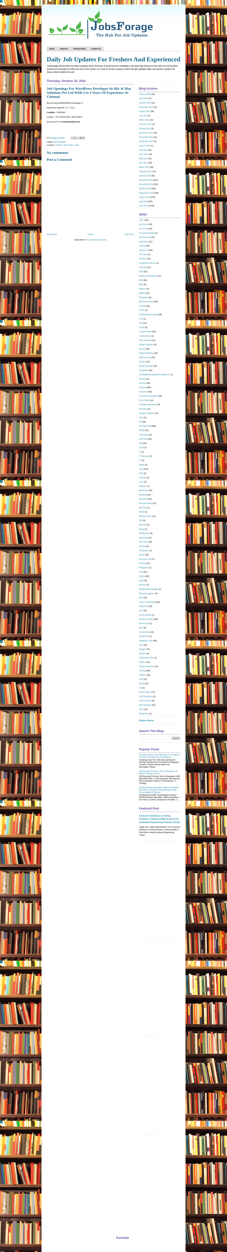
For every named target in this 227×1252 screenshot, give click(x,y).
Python (142, 576)
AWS (141, 271)
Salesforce (143, 606)
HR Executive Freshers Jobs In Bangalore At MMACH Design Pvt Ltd (158, 772)
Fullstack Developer (147, 404)
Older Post (129, 234)
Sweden (142, 653)
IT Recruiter (144, 456)
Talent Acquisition (146, 666)
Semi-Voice (144, 623)
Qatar (141, 580)
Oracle (142, 555)
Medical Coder (145, 516)
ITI (140, 460)
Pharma (142, 563)
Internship (143, 439)
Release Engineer (146, 593)
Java (141, 469)
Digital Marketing (146, 353)
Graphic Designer (146, 413)
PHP (141, 572)
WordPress (144, 713)
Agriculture (143, 241)
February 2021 (145, 171)
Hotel (141, 417)
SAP (141, 610)
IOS (140, 443)
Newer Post (52, 234)
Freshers (143, 392)
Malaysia (143, 495)
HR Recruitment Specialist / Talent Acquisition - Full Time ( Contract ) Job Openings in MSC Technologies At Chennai (159, 789)
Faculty (142, 379)
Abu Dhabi (143, 224)
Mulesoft (142, 525)
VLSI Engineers (146, 696)
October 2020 (145, 188)
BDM (141, 284)
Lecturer (142, 477)
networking (143, 537)
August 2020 (144, 197)
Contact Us (96, 49)
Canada (142, 306)
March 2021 (144, 167)
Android (142, 246)
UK (140, 688)
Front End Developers (148, 396)
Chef (141, 319)
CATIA (142, 310)
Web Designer (60, 142)
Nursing (142, 546)
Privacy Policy (80, 49)
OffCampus (144, 550)
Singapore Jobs (146, 640)
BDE (141, 280)
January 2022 (145, 128)
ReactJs (142, 585)
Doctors (142, 361)
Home (51, 49)
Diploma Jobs (145, 357)
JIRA (141, 473)
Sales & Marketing (147, 602)
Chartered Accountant (148, 314)
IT (140, 452)
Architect (143, 259)
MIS (140, 520)
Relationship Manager (148, 589)
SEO (141, 628)
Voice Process (145, 700)
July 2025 (143, 98)
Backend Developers (148, 276)
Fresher (142, 387)
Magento (143, 486)
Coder (141, 327)
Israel (141, 447)
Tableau (142, 662)
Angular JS (144, 250)
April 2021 (143, 163)
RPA (141, 598)
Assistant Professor (147, 263)
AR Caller (143, 254)
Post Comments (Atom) (96, 240)
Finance (142, 383)
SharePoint (144, 636)
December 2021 (146, 133)
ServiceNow (144, 632)
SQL (141, 645)
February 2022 (145, 124)
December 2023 (146, 107)
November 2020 (146, 184)
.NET (141, 220)
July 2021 (143, 150)
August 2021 (144, 146)
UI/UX (141, 683)
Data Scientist (145, 340)
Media (141, 512)
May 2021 (143, 158)
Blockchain (143, 297)
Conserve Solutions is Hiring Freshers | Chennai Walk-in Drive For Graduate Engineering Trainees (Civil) (159, 818)
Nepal (141, 529)
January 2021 (145, 176)
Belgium (142, 289)
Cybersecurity (145, 336)
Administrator (145, 237)
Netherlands (144, 533)
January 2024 (145, 103)
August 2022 (144, 111)
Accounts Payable (147, 233)
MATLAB (143, 507)
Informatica (144, 435)
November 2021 (146, 137)
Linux (141, 482)
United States (145, 692)
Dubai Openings (146, 366)
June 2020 (143, 206)
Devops (142, 349)
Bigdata (142, 293)
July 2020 (143, 201)
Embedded (143, 370)
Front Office (144, 400)
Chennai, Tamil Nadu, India (67, 145)
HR (140, 422)
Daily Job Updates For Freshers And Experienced (113, 59)
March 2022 (144, 120)
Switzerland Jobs (146, 658)
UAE (141, 679)
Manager (143, 499)
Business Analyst (146, 301)
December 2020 (146, 180)
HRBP (141, 430)
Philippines (143, 567)
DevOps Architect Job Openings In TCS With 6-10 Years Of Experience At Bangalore (159, 756)
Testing (142, 670)
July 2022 (143, 116)
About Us (64, 49)
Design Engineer (146, 344)
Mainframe (143, 490)
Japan (141, 465)
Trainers (142, 675)
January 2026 (145, 94)
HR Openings (145, 426)
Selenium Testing (146, 619)
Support (142, 649)
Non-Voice (143, 542)
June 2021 (143, 154)
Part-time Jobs (145, 559)
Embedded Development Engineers (154, 374)
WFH (141, 709)
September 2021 (146, 141)
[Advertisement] (159, 891)
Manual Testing (145, 503)
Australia (143, 267)
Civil (141, 323)
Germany (143, 409)
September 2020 (146, 193)
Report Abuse (146, 720)
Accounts (143, 228)
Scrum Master (145, 615)
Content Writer (145, 331)
